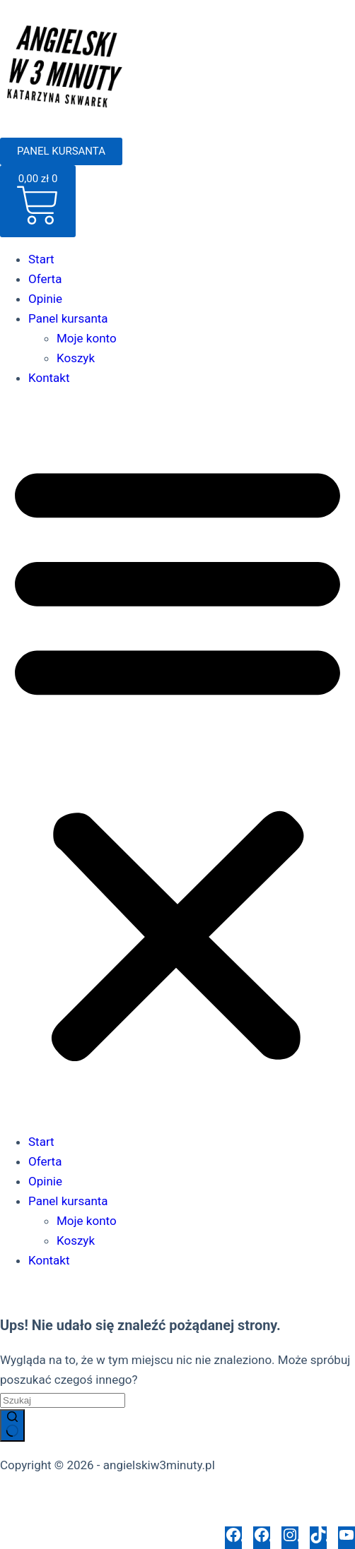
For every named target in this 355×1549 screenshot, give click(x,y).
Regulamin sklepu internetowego (207, 1497)
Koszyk (76, 358)
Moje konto (87, 338)
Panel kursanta (68, 318)
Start (41, 259)
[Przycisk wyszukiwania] (12, 1425)
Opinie (45, 299)
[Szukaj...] (62, 1400)
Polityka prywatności (55, 1497)
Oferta (45, 279)
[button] (177, 760)
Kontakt (49, 378)
